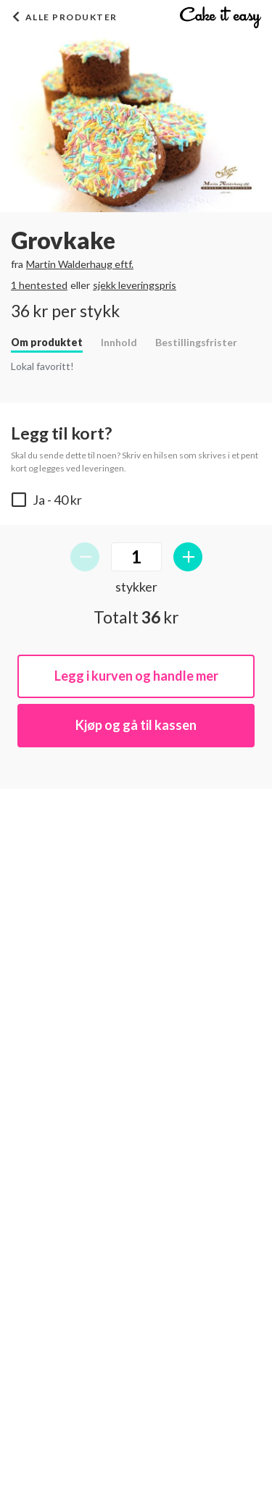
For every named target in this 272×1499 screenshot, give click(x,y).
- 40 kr (46, 499)
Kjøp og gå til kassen (136, 725)
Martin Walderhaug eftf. (79, 264)
